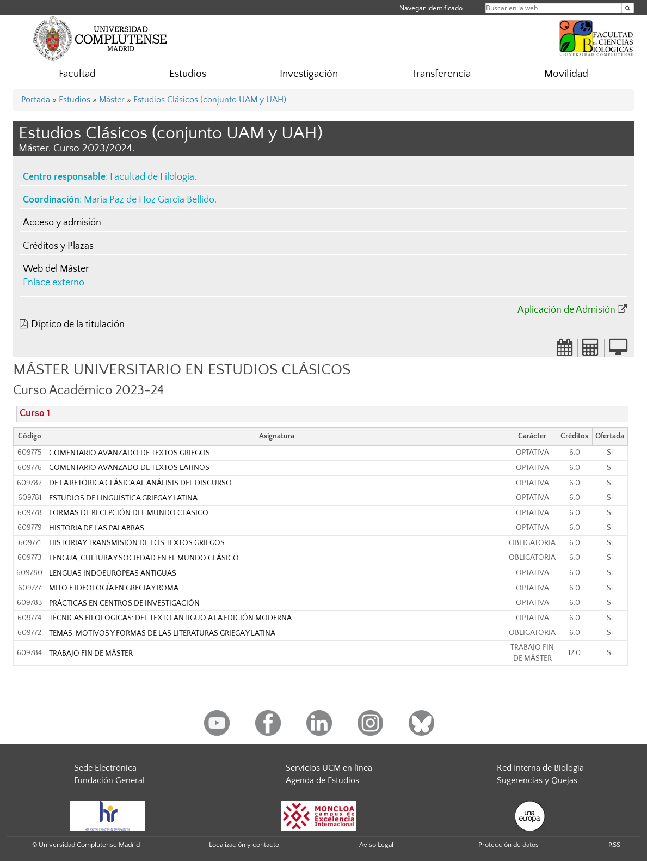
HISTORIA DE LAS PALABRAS (96, 528)
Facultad (77, 74)
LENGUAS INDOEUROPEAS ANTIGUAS (112, 573)
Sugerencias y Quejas (537, 780)
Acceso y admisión (62, 222)
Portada (35, 100)
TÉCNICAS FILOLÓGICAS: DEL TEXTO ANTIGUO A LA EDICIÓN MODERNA (170, 618)
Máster (112, 100)
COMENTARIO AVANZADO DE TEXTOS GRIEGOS (129, 453)
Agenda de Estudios (322, 780)
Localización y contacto (244, 844)
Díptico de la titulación (78, 324)
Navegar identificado (431, 8)
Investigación (309, 74)
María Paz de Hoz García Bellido (149, 199)
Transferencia (441, 74)
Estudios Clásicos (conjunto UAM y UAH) (209, 100)
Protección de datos (508, 844)
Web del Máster (56, 269)
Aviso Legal (376, 844)
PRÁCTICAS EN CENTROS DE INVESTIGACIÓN (124, 603)
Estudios (187, 74)
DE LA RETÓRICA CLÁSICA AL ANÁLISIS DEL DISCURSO (140, 483)
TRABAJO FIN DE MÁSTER (91, 653)
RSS (614, 844)
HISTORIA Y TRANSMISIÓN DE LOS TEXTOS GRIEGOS (137, 543)
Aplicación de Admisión (566, 309)
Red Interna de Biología (540, 768)
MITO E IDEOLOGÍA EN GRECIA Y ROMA (113, 588)
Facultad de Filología (152, 177)
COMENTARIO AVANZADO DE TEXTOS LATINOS (129, 467)
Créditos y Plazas (58, 246)
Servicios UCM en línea (329, 768)
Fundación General (109, 780)
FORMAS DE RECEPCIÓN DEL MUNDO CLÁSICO (128, 513)
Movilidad (566, 74)
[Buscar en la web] (627, 8)
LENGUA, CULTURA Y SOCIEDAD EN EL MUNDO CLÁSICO (144, 558)
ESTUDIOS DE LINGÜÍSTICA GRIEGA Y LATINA (123, 498)
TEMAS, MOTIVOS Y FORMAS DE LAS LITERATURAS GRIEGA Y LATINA (162, 633)
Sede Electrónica (105, 768)
